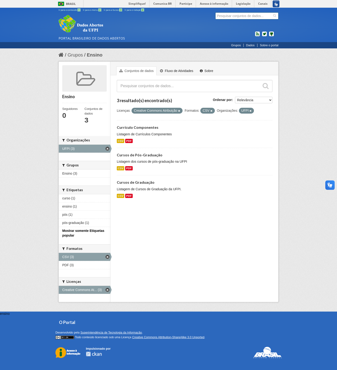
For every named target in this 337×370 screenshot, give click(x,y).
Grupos (236, 45)
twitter (264, 36)
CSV (120, 141)
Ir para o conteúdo (70, 9)
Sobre (206, 71)
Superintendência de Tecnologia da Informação (111, 332)
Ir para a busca (113, 9)
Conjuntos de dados (136, 71)
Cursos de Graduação (135, 182)
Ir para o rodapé (134, 9)
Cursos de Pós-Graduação (139, 155)
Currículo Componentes (137, 127)
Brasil (71, 4)
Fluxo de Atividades (176, 71)
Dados (250, 45)
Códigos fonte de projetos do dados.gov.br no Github (271, 36)
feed (257, 36)
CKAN (94, 354)
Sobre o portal (269, 45)
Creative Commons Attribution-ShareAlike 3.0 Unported (168, 337)
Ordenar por (222, 100)
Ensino (95, 54)
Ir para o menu (92, 9)
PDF (129, 141)
